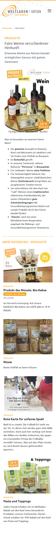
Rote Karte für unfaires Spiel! (23, 419)
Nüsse (7, 362)
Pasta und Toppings (17, 501)
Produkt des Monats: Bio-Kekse (24, 293)
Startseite (7, 28)
